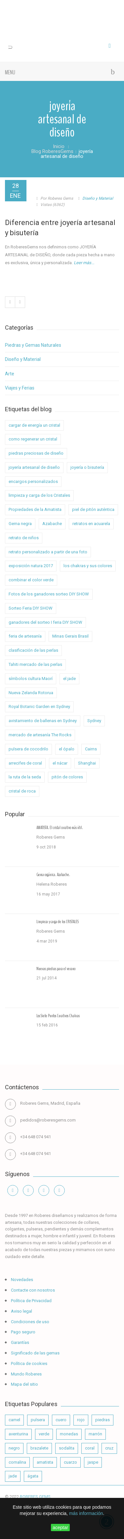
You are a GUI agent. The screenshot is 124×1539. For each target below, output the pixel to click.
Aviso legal (21, 1311)
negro (14, 1448)
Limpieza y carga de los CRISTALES (57, 922)
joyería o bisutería (87, 467)
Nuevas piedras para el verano (55, 969)
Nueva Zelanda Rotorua (31, 692)
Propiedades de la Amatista (35, 509)
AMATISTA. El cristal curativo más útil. (59, 828)
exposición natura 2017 (31, 565)
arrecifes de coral (25, 763)
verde (44, 1433)
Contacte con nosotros (32, 1290)
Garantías (19, 1342)
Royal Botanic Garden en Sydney (39, 706)
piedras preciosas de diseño (36, 453)
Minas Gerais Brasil (70, 636)
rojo (81, 1419)
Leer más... (84, 262)
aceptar (60, 1527)
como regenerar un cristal (33, 439)
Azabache (52, 523)
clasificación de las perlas (33, 650)
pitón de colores (67, 776)
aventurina (18, 1433)
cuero (61, 1419)
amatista (45, 1462)
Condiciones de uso (29, 1321)
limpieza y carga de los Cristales (39, 495)
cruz (109, 1448)
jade (13, 1476)
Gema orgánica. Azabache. (53, 875)
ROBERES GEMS (35, 1496)
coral (90, 1448)
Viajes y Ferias (19, 388)
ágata (32, 1476)
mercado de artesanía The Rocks (40, 734)
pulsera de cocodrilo (28, 748)
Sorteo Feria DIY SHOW (31, 608)
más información (86, 1513)
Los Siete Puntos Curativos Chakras (58, 1016)
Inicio (58, 146)
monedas (69, 1433)
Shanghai (87, 763)
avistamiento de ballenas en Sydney (43, 720)
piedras (102, 1419)
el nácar (60, 763)
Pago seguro (22, 1331)
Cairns (91, 748)
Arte (9, 373)
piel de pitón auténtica (93, 509)
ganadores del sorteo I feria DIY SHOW (45, 622)
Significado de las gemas (35, 1352)
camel (14, 1419)
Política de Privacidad (31, 1300)
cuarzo (70, 1462)
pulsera (38, 1419)
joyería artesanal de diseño (34, 467)
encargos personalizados (33, 481)
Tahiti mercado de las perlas (35, 664)
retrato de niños (24, 537)
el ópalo (66, 748)
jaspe (93, 1462)
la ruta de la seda (25, 776)
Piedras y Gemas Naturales (33, 345)
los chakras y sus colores (87, 565)
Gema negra (20, 523)
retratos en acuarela (91, 523)
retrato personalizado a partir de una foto (48, 551)
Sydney (94, 720)
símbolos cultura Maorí (31, 678)
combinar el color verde (31, 579)
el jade (69, 678)
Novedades (21, 1279)
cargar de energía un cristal (34, 425)
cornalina (17, 1462)
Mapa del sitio (24, 1384)
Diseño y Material (97, 198)
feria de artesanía (25, 636)
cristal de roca (22, 791)
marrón (95, 1433)
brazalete (39, 1448)
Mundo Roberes (26, 1374)
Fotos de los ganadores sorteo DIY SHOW (49, 594)
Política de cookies (28, 1363)
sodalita (66, 1448)
